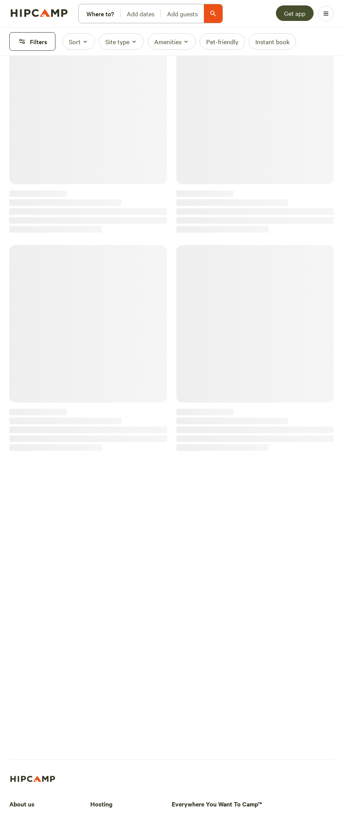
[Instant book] (272, 41)
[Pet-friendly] (222, 41)
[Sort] (78, 41)
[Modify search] (150, 13)
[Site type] (121, 41)
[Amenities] (172, 41)
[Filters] (32, 41)
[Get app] (295, 13)
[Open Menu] (326, 13)
